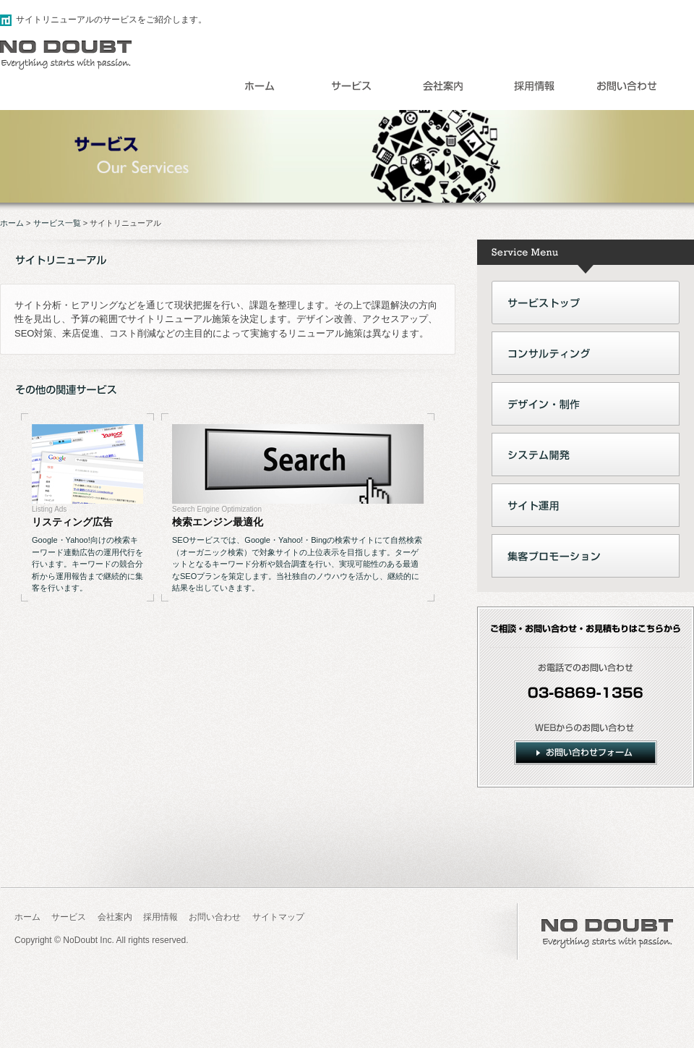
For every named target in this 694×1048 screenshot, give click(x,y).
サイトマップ (278, 917)
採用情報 (160, 917)
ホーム (12, 223)
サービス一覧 (57, 223)
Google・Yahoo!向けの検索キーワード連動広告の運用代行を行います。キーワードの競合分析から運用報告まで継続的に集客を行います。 (87, 564)
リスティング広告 (72, 522)
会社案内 (115, 917)
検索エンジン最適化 (217, 522)
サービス (68, 917)
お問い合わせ (215, 917)
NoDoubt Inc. (88, 940)
